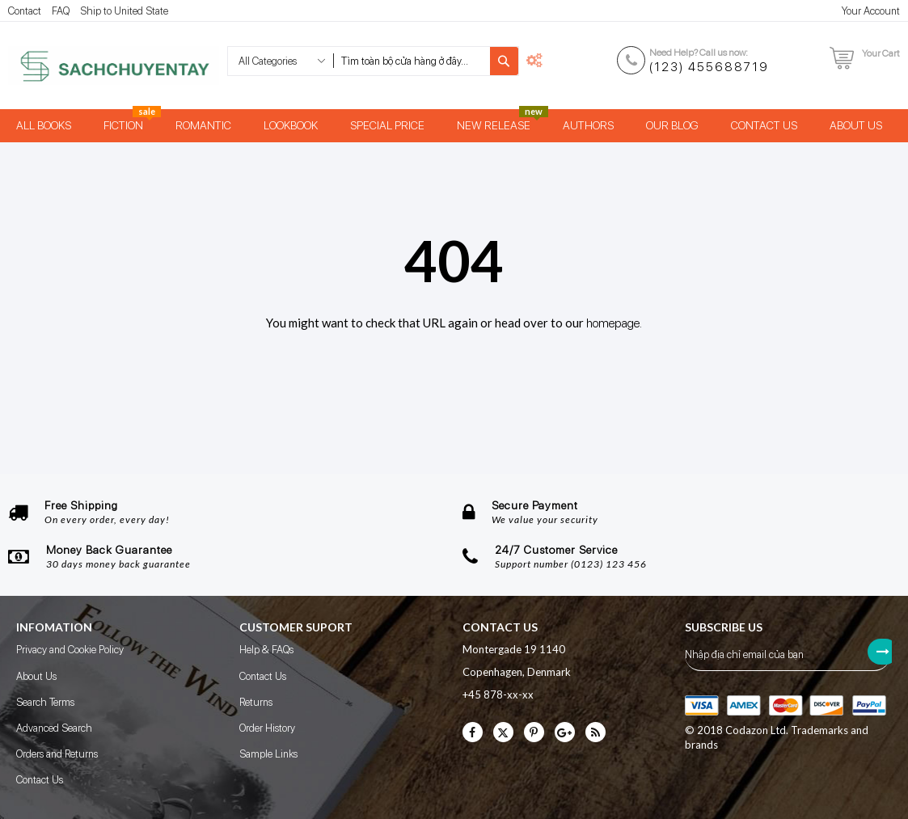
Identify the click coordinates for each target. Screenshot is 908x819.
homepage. (614, 323)
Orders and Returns (57, 754)
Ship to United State (124, 11)
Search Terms (45, 702)
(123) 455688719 (709, 67)
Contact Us (39, 780)
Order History (267, 728)
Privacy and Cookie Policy (70, 650)
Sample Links (268, 754)
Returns (255, 702)
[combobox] (411, 61)
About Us (36, 676)
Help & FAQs (266, 650)
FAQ (61, 11)
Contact (24, 11)
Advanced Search (54, 728)
